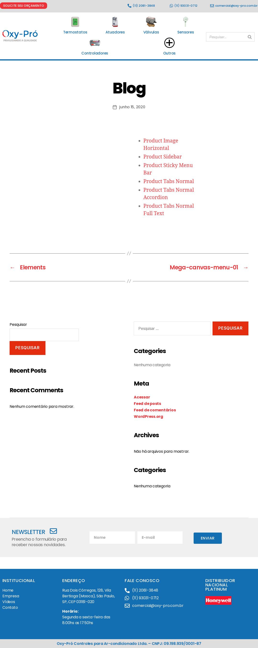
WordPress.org (148, 416)
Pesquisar (18, 324)
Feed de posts (147, 403)
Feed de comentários (155, 410)
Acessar (142, 397)
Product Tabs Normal (168, 181)
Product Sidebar (162, 157)
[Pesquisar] (249, 36)
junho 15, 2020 (132, 107)
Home (7, 590)
